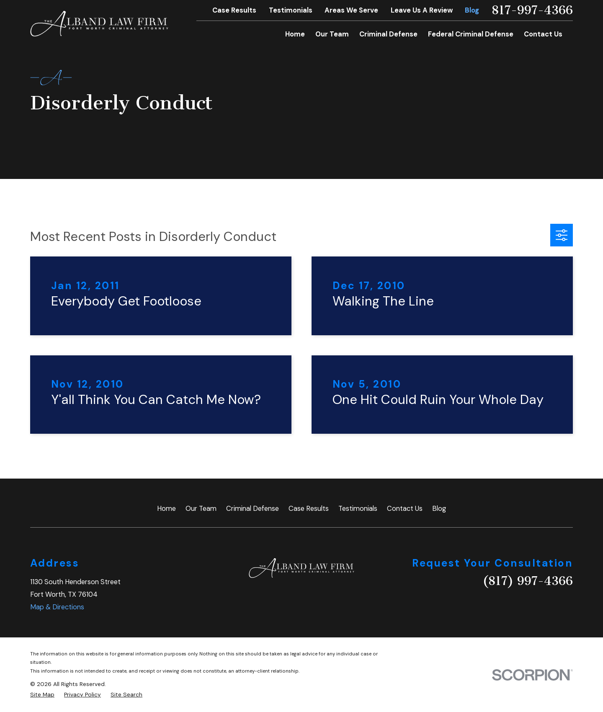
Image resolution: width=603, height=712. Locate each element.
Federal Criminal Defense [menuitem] (470, 34)
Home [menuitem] (295, 34)
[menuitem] (42, 694)
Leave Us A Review (422, 10)
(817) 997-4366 (527, 581)
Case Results (234, 10)
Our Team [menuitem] (332, 34)
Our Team (201, 508)
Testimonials (290, 10)
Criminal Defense (252, 508)
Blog (472, 10)
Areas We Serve (351, 10)
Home (166, 508)
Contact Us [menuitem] (543, 34)
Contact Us (405, 508)
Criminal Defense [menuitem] (388, 34)
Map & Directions (57, 607)
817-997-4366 (532, 10)
